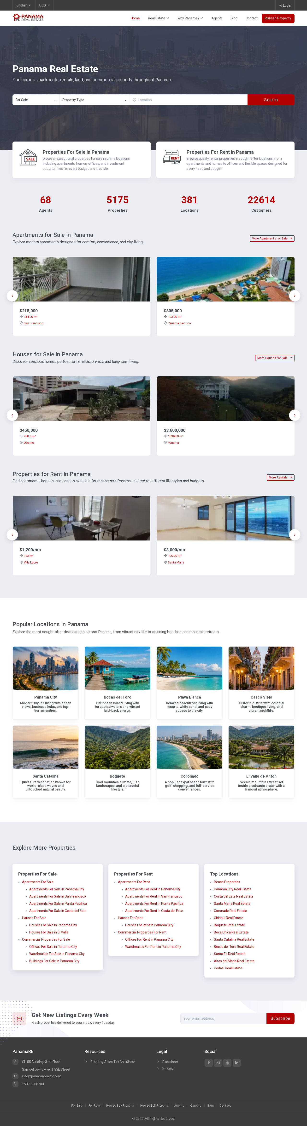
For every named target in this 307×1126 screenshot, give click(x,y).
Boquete (117, 776)
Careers (195, 1105)
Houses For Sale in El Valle (48, 932)
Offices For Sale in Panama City (53, 947)
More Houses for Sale (274, 358)
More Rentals (280, 477)
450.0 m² (28, 436)
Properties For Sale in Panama (76, 152)
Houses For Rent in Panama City (149, 925)
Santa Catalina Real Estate (234, 939)
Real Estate (158, 18)
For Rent (94, 1105)
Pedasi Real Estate (228, 968)
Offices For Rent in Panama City (149, 939)
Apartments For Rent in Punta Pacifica (154, 903)
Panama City (45, 697)
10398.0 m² (173, 436)
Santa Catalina (46, 776)
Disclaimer (167, 1062)
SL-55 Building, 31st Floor (36, 1062)
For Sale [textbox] (22, 100)
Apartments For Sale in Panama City (56, 889)
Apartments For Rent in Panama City (153, 889)
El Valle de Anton (261, 776)
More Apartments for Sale (272, 238)
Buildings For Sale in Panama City (54, 961)
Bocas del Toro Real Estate (234, 947)
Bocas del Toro (117, 697)
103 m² (26, 555)
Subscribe (280, 1018)
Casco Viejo (261, 697)
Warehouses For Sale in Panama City (57, 954)
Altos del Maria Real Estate (234, 961)
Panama (171, 442)
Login (285, 5)
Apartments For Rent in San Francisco (153, 896)
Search (271, 99)
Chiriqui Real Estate (228, 918)
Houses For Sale (34, 918)
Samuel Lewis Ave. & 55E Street (46, 1069)
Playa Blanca (189, 697)
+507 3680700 (28, 1084)
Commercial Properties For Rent (142, 932)
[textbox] (95, 100)
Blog (234, 18)
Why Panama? (190, 18)
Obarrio (27, 442)
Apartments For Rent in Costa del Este (154, 911)
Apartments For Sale (37, 882)
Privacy (164, 1068)
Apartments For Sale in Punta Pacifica (58, 903)
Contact (252, 18)
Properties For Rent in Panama (220, 152)
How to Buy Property (120, 1105)
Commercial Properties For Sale (46, 939)
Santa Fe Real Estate (229, 954)
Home (135, 18)
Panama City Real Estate (232, 889)
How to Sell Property (154, 1105)
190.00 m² (173, 555)
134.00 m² (28, 316)
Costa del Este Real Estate (234, 896)
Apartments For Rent (134, 882)
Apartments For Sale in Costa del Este (57, 911)
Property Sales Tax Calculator (112, 1062)
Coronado (190, 776)
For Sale (77, 1105)
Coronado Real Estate (230, 911)
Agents (217, 18)
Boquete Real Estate (229, 925)
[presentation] (12, 295)
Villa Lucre (29, 562)
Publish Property (278, 18)
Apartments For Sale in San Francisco (57, 896)
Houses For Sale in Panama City (53, 925)
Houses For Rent (130, 918)
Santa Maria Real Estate (232, 903)
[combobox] (35, 99)
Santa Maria (174, 562)
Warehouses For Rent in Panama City (153, 947)
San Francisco (31, 323)
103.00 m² (173, 316)
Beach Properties (227, 882)
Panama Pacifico (177, 323)
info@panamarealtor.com (36, 1076)
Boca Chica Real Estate (231, 932)
